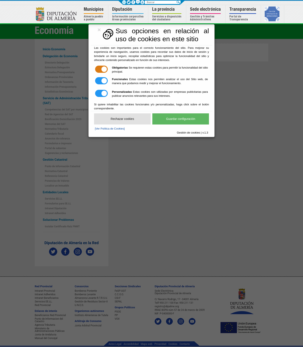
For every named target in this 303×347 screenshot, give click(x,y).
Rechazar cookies (122, 119)
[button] (94, 14)
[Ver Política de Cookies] (110, 128)
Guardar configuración (180, 119)
